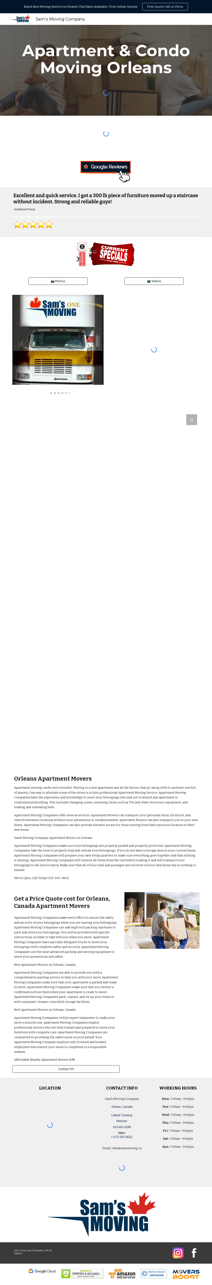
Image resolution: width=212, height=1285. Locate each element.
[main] (106, 59)
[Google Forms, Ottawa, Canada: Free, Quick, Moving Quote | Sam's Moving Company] (106, 588)
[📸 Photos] (58, 281)
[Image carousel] (58, 344)
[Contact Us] (66, 1069)
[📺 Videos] (154, 281)
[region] (106, 6)
